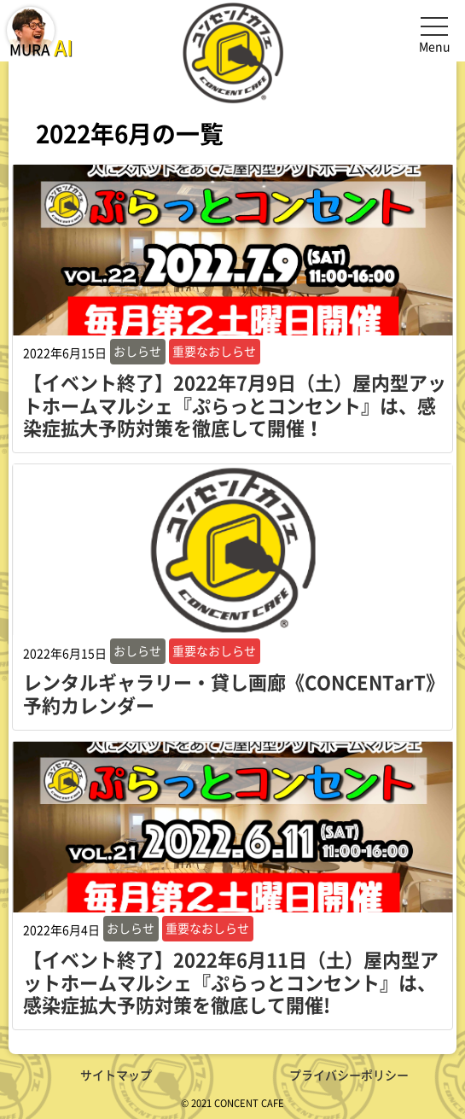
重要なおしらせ (214, 350)
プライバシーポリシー (349, 1074)
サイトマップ (116, 1074)
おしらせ (137, 350)
